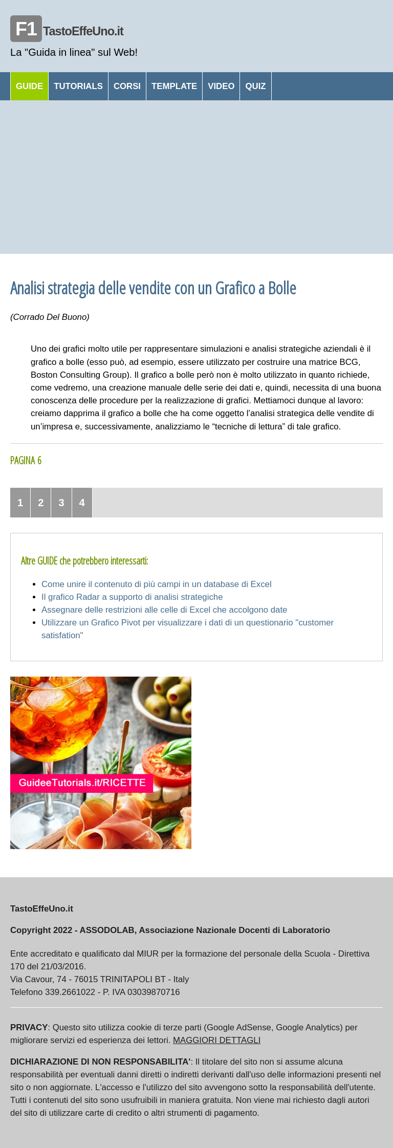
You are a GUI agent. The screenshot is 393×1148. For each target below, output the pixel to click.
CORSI (127, 86)
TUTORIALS (78, 86)
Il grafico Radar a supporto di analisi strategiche (132, 597)
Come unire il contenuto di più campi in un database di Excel (156, 584)
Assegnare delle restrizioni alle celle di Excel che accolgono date (164, 610)
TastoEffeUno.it (66, 31)
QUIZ (255, 86)
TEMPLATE (174, 86)
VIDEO (221, 86)
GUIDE (29, 86)
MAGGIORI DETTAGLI (216, 1040)
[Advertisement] (196, 177)
